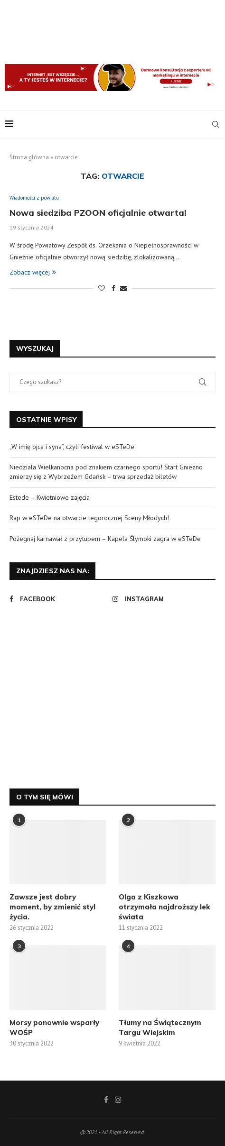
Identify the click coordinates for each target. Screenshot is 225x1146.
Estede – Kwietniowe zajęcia (49, 497)
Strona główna (29, 157)
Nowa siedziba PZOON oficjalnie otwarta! (98, 212)
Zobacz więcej (32, 272)
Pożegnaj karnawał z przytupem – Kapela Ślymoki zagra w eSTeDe (105, 538)
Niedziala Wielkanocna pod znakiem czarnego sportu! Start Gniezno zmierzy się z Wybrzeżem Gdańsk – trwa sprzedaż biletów (106, 472)
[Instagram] (161, 599)
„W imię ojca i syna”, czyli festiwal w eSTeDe (71, 446)
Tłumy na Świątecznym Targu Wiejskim (160, 1027)
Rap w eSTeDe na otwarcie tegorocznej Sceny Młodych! (89, 517)
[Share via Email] (123, 288)
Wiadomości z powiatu (34, 198)
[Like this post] (101, 288)
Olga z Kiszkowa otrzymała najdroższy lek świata (164, 906)
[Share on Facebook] (113, 288)
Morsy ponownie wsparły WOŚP (54, 1027)
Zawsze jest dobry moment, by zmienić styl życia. (52, 906)
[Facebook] (58, 599)
